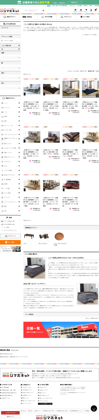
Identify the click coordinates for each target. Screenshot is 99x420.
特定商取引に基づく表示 (48, 410)
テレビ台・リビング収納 (10, 148)
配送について (25, 398)
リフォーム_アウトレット (10, 202)
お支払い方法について (27, 392)
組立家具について (26, 395)
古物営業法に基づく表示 (62, 410)
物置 (5, 206)
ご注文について (43, 387)
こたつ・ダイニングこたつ (10, 134)
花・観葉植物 (7, 179)
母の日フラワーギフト (9, 175)
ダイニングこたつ (43, 243)
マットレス (7, 107)
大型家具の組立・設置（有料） (9, 390)
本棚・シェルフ (8, 152)
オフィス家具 (7, 193)
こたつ (25, 243)
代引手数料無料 (5, 387)
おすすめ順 (75, 71)
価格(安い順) (83, 71)
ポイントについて (26, 403)
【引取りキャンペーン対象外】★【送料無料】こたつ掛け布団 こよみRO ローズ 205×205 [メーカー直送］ (70, 202)
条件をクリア (10, 416)
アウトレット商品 (7, 40)
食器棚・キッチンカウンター (10, 139)
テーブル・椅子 (8, 130)
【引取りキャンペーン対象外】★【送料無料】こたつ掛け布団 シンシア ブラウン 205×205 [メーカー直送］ (50, 202)
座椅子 (5, 116)
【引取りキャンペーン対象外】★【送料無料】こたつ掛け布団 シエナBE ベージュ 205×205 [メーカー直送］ (31, 154)
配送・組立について (44, 395)
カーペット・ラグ (8, 125)
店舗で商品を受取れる (6, 395)
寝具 (5, 121)
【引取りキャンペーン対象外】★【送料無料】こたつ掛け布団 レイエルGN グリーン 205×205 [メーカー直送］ (31, 202)
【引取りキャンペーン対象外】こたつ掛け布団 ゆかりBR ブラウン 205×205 (50, 152)
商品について (42, 392)
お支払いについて (43, 390)
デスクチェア (7, 161)
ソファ (5, 112)
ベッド (5, 103)
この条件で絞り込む (10, 412)
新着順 (97, 71)
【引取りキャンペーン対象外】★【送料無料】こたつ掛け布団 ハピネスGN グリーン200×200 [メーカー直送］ (31, 106)
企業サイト (91, 5)
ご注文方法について (27, 390)
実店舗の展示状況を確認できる (9, 392)
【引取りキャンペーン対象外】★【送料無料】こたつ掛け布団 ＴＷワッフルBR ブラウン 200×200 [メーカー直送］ (51, 106)
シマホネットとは (72, 5)
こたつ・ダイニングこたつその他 (60, 244)
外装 (5, 210)
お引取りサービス (5, 398)
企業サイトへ (38, 410)
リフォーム (7, 197)
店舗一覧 (30, 410)
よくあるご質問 (79, 5)
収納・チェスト (8, 143)
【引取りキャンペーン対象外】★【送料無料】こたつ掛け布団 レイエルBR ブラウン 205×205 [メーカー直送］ (90, 154)
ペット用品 (7, 188)
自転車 (5, 184)
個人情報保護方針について (76, 410)
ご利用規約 (86, 410)
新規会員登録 (97, 5)
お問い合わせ (85, 5)
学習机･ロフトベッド (9, 157)
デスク (5, 166)
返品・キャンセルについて (28, 400)
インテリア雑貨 (8, 170)
